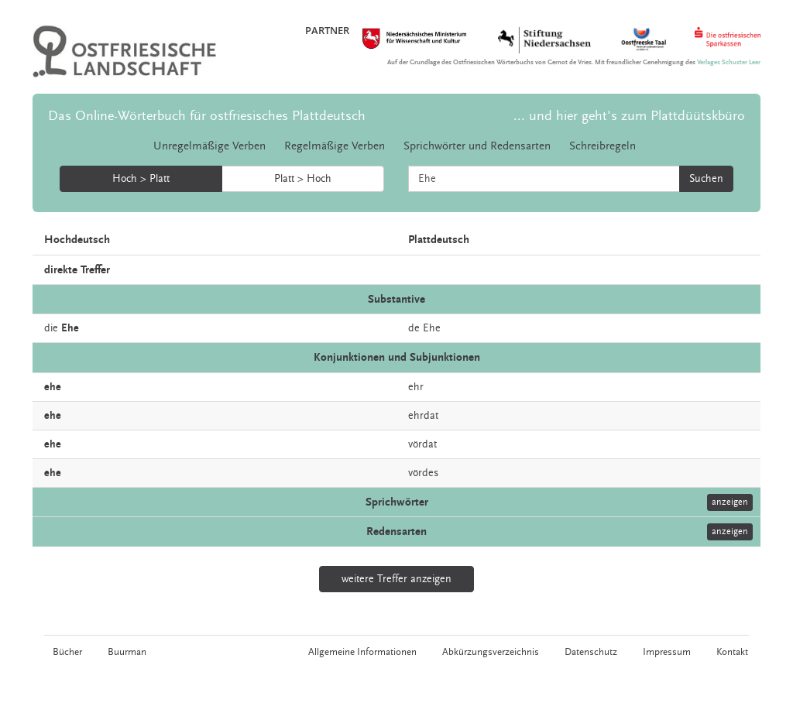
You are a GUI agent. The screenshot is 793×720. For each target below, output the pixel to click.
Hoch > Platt (141, 179)
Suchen (706, 179)
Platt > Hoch (302, 179)
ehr (416, 387)
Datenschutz (591, 651)
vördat (422, 444)
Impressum (668, 651)
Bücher (66, 651)
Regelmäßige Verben (334, 146)
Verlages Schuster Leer (728, 62)
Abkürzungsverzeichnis (491, 651)
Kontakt (733, 651)
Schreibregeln (602, 146)
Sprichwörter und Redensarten (477, 146)
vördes (423, 473)
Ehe (432, 328)
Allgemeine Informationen (363, 651)
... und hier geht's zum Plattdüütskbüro (629, 116)
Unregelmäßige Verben (209, 146)
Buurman (126, 651)
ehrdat (423, 416)
